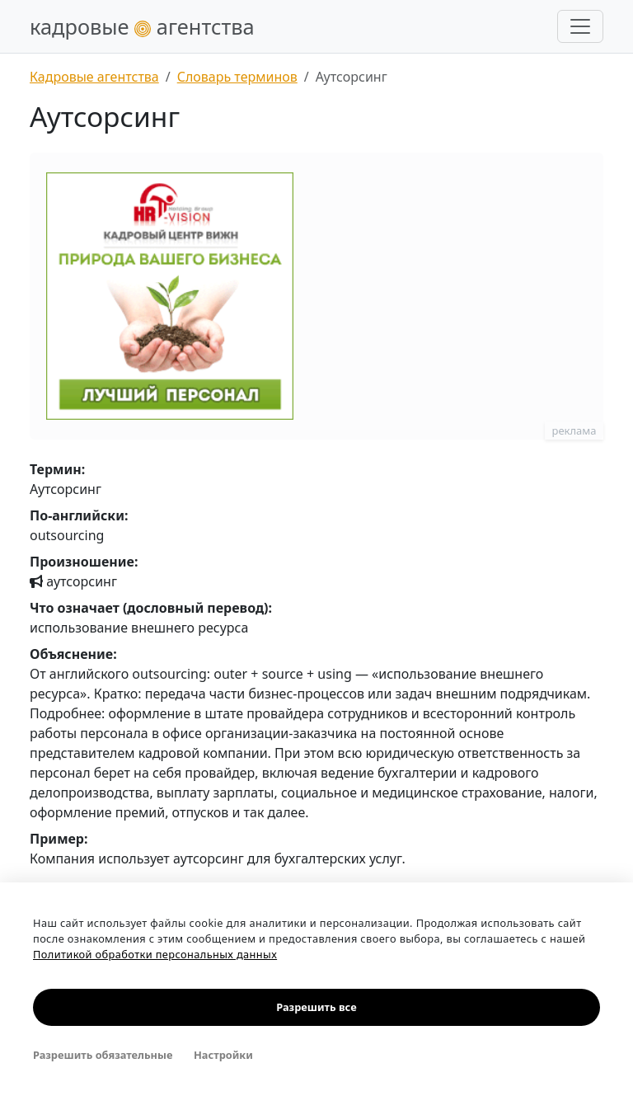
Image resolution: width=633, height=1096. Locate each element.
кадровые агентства (142, 26)
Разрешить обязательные (102, 1054)
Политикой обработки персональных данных (155, 954)
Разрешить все (316, 1007)
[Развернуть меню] (580, 26)
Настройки (223, 1054)
